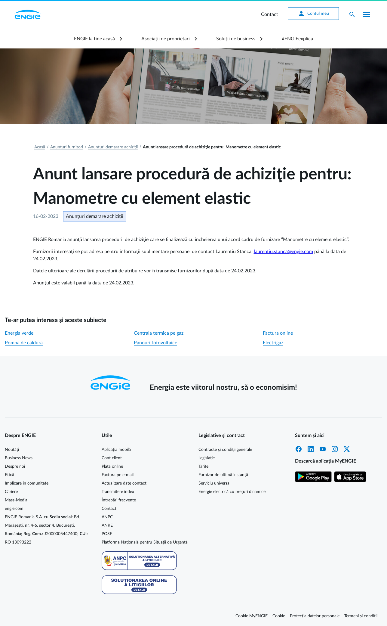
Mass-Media (16, 500)
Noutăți (12, 450)
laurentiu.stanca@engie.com (283, 251)
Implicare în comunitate (26, 483)
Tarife (203, 466)
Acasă (39, 147)
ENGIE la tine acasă (94, 38)
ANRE (107, 525)
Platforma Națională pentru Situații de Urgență (145, 542)
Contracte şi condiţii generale (225, 450)
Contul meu (313, 13)
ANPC (107, 517)
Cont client (112, 458)
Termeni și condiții (360, 616)
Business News (18, 458)
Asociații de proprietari (165, 38)
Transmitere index (118, 492)
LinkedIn (310, 449)
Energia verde (19, 333)
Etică (9, 475)
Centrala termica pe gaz (158, 333)
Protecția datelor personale (314, 616)
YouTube (322, 449)
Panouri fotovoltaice (155, 342)
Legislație (206, 458)
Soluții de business (235, 38)
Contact (269, 14)
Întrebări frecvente (119, 500)
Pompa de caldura (24, 342)
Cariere (11, 492)
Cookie (278, 616)
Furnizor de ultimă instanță (223, 475)
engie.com (14, 509)
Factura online (278, 333)
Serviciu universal (214, 483)
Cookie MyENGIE (251, 616)
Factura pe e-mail (118, 475)
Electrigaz (273, 342)
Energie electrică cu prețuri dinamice (232, 492)
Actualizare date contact (124, 483)
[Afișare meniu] (367, 14)
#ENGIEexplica (297, 38)
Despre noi (15, 466)
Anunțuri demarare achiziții (113, 147)
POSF (107, 534)
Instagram (334, 449)
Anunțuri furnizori (66, 147)
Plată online (112, 466)
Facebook (298, 449)
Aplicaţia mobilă (116, 450)
